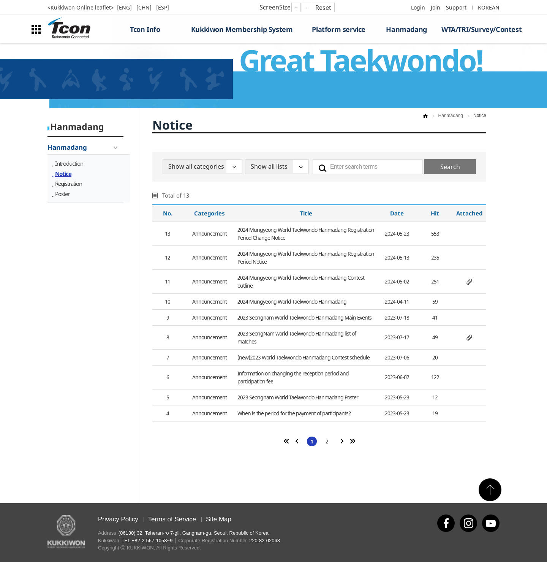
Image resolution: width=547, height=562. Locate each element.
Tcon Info (145, 29)
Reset (323, 7)
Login (418, 7)
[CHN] (144, 7)
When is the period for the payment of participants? (294, 413)
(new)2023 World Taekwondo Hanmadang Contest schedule (303, 357)
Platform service (338, 29)
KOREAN (489, 7)
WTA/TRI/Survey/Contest (470, 29)
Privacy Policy (118, 519)
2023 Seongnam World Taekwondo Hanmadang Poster (297, 397)
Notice (63, 173)
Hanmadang (406, 29)
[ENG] (125, 7)
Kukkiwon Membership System (242, 29)
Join (435, 7)
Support (456, 7)
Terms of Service (172, 519)
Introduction (69, 163)
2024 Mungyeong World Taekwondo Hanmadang (291, 301)
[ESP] (162, 7)
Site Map (218, 519)
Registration (68, 183)
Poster (62, 194)
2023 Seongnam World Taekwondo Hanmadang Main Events (304, 317)
